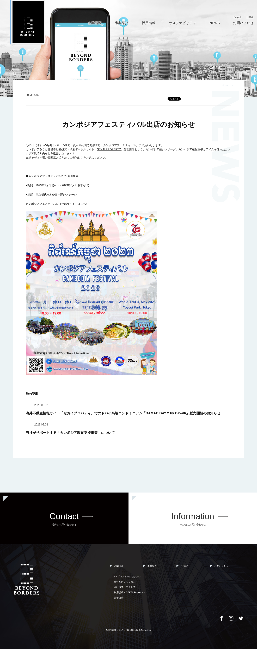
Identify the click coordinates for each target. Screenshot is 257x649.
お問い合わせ (243, 23)
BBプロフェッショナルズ (127, 576)
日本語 (250, 17)
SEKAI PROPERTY (109, 149)
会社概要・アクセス (125, 587)
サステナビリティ (182, 23)
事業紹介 (121, 23)
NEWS (215, 23)
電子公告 (119, 597)
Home (225, 85)
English (237, 17)
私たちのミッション (125, 581)
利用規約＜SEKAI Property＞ (129, 592)
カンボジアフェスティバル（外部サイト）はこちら (57, 203)
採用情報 (149, 23)
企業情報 (95, 23)
